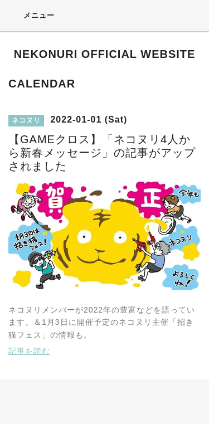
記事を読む (29, 351)
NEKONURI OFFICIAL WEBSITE (105, 54)
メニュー (31, 15)
